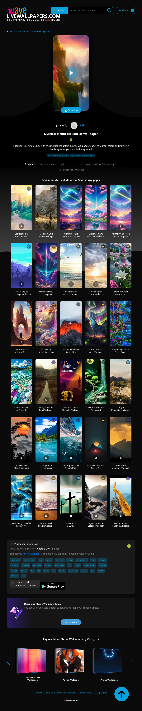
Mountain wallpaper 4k (58, 155)
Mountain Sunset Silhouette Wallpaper (71, 408)
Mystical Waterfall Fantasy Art (96, 408)
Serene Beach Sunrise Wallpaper (96, 293)
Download (71, 110)
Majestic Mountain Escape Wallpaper (96, 524)
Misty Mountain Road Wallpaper (46, 408)
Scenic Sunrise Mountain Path (21, 235)
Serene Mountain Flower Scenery (120, 293)
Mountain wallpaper (39, 31)
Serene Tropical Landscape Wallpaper (21, 293)
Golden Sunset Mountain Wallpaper (121, 466)
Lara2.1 (79, 125)
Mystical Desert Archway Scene (21, 350)
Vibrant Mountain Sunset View (71, 350)
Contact (38, 692)
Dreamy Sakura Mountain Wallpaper (96, 235)
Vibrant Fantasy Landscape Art (46, 293)
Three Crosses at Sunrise (71, 524)
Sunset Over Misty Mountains (21, 466)
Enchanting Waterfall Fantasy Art (21, 524)
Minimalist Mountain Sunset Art (96, 466)
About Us (48, 692)
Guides (104, 692)
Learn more (71, 622)
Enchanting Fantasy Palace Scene (120, 350)
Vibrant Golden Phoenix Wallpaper (120, 524)
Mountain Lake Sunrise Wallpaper (46, 235)
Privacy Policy (85, 692)
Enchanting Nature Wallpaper (46, 350)
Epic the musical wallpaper (82, 155)
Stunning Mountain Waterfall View (71, 466)
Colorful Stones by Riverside (21, 408)
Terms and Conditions (66, 692)
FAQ (96, 692)
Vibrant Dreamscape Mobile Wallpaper (120, 235)
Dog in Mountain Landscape (120, 408)
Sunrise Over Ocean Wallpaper (71, 293)
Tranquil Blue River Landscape (46, 466)
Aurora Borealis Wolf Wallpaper (96, 350)
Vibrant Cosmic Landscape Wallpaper (71, 235)
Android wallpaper (30, 553)
